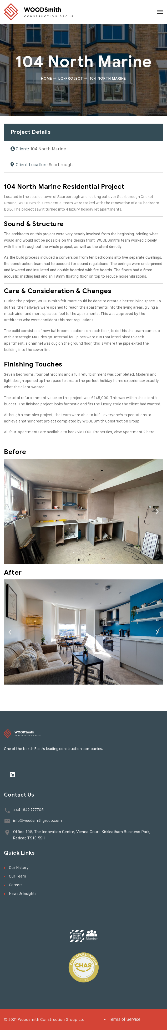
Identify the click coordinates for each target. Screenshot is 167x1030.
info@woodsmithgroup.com (37, 820)
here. (150, 431)
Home (46, 78)
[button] (79, 560)
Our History (19, 867)
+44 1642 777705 (28, 809)
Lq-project (70, 78)
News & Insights (23, 893)
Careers (16, 884)
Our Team (17, 876)
